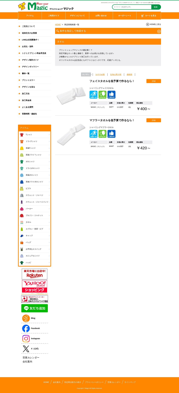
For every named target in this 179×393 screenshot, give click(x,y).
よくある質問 (27, 107)
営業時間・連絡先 (29, 114)
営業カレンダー (114, 382)
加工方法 (25, 94)
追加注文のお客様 (29, 33)
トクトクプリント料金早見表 (34, 53)
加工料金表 (26, 100)
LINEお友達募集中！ (30, 40)
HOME (58, 24)
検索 (156, 7)
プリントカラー (28, 80)
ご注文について (28, 26)
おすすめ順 (100, 74)
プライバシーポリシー (94, 382)
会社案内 (56, 382)
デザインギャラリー (30, 67)
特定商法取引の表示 (72, 382)
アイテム (30, 16)
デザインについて (77, 16)
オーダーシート (124, 16)
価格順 (129, 74)
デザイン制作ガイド (30, 60)
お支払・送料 (27, 46)
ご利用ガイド (53, 16)
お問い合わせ (101, 16)
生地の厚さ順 (115, 74)
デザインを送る (28, 87)
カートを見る (148, 15)
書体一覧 (25, 73)
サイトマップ (130, 382)
